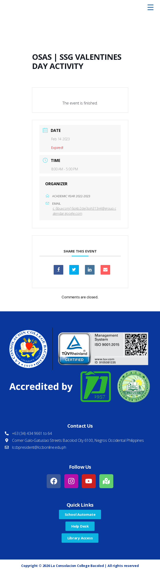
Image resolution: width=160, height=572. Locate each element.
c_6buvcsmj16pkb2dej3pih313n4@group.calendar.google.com (84, 211)
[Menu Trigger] (150, 7)
